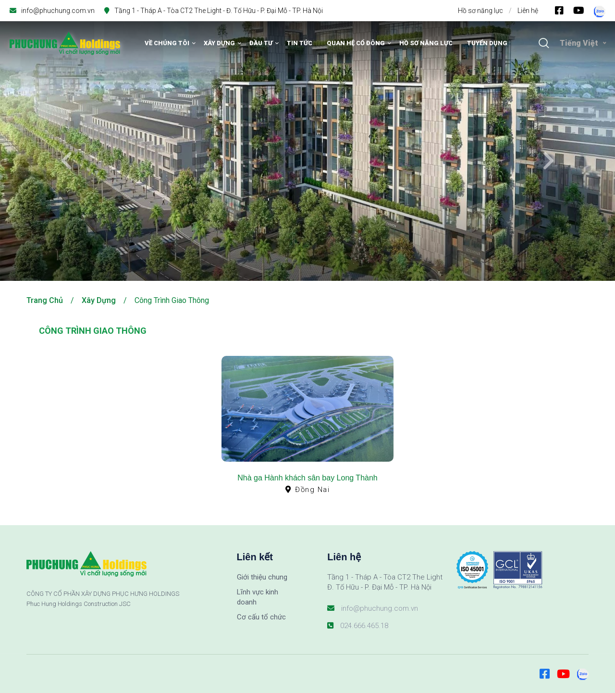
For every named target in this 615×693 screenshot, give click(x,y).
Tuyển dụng (487, 43)
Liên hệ (527, 10)
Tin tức (299, 43)
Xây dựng (219, 43)
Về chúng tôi (167, 43)
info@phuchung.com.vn (58, 10)
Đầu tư (260, 43)
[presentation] (67, 161)
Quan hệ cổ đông (356, 43)
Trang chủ (44, 300)
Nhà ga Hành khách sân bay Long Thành (307, 478)
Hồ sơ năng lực (480, 10)
